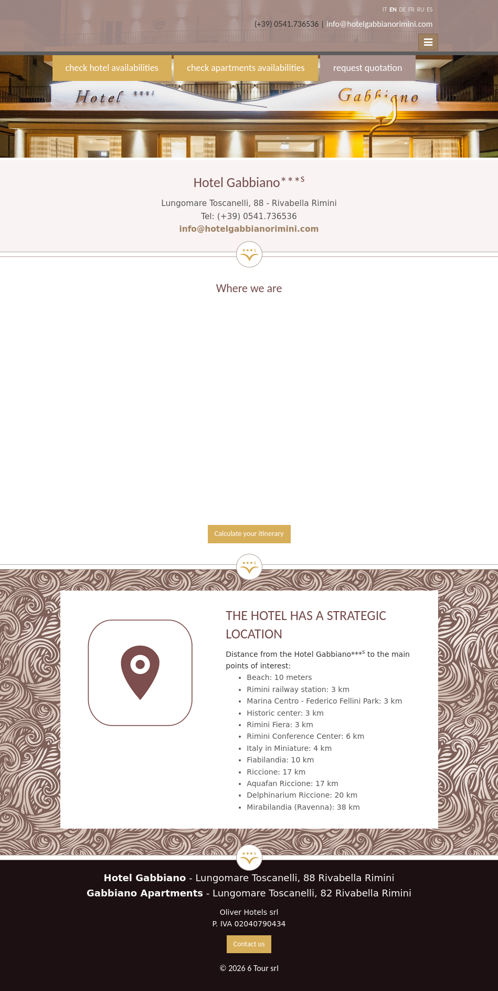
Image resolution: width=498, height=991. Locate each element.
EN (393, 9)
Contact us (249, 944)
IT (385, 9)
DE (402, 9)
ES (429, 9)
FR (411, 9)
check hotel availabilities (112, 68)
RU (421, 9)
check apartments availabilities (245, 68)
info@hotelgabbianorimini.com (379, 24)
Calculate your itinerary (249, 533)
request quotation (367, 68)
